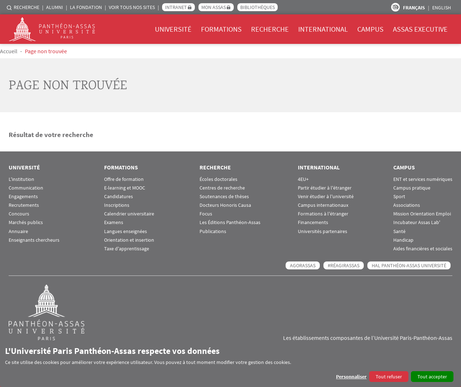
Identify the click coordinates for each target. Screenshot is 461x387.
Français (414, 7)
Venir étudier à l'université (326, 197)
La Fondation (86, 7)
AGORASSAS (302, 265)
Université (173, 28)
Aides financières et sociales (422, 249)
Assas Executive (420, 28)
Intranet (176, 7)
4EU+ (303, 179)
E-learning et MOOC (124, 188)
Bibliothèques (257, 7)
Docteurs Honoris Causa (225, 205)
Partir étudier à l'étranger (325, 188)
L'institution (21, 179)
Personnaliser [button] (351, 376)
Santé (399, 231)
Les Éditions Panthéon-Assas (230, 222)
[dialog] (230, 364)
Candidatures (118, 197)
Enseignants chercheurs (34, 240)
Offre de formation (124, 179)
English (441, 7)
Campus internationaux (323, 205)
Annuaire (18, 231)
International (323, 28)
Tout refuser (389, 376)
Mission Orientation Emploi (422, 214)
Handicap (403, 240)
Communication (26, 188)
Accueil (8, 51)
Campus (370, 28)
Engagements (23, 197)
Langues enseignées (125, 231)
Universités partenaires (322, 231)
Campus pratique (411, 188)
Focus (206, 214)
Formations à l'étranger (323, 214)
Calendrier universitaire (129, 214)
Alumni (54, 7)
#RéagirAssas (343, 265)
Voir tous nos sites (132, 7)
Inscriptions (116, 205)
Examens (113, 222)
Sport (399, 197)
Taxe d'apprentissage (126, 249)
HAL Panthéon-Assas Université (409, 265)
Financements (313, 222)
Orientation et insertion (129, 240)
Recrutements (24, 205)
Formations (221, 28)
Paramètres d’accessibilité (395, 7)
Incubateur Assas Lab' (416, 222)
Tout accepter (432, 376)
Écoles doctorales (218, 179)
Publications (213, 231)
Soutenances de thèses (224, 197)
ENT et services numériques (422, 179)
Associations (406, 205)
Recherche (26, 7)
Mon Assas (213, 7)
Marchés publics (26, 222)
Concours (19, 214)
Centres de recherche (222, 188)
